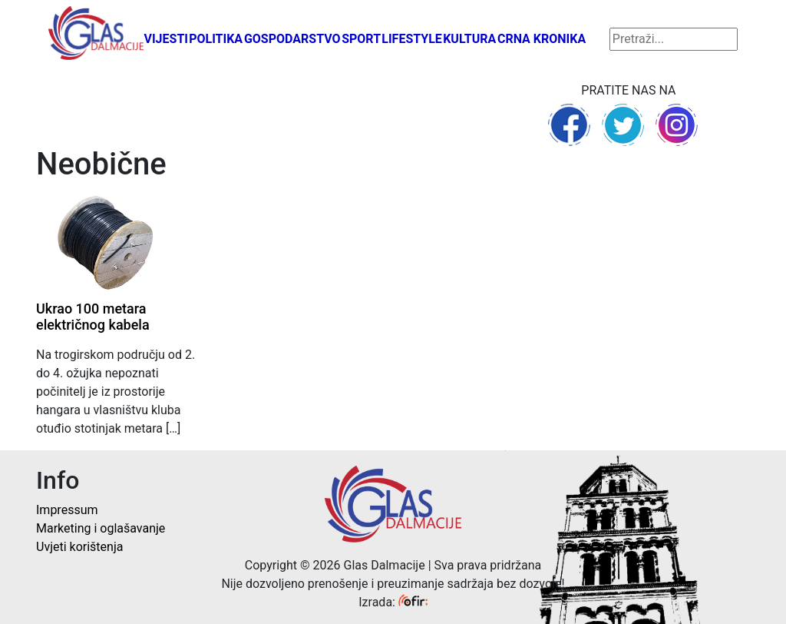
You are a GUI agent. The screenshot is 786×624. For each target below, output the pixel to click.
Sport (361, 39)
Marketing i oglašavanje (100, 528)
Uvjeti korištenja (79, 546)
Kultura (469, 39)
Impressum (67, 510)
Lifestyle (411, 39)
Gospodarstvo (292, 39)
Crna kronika (541, 39)
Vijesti (166, 39)
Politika (216, 39)
